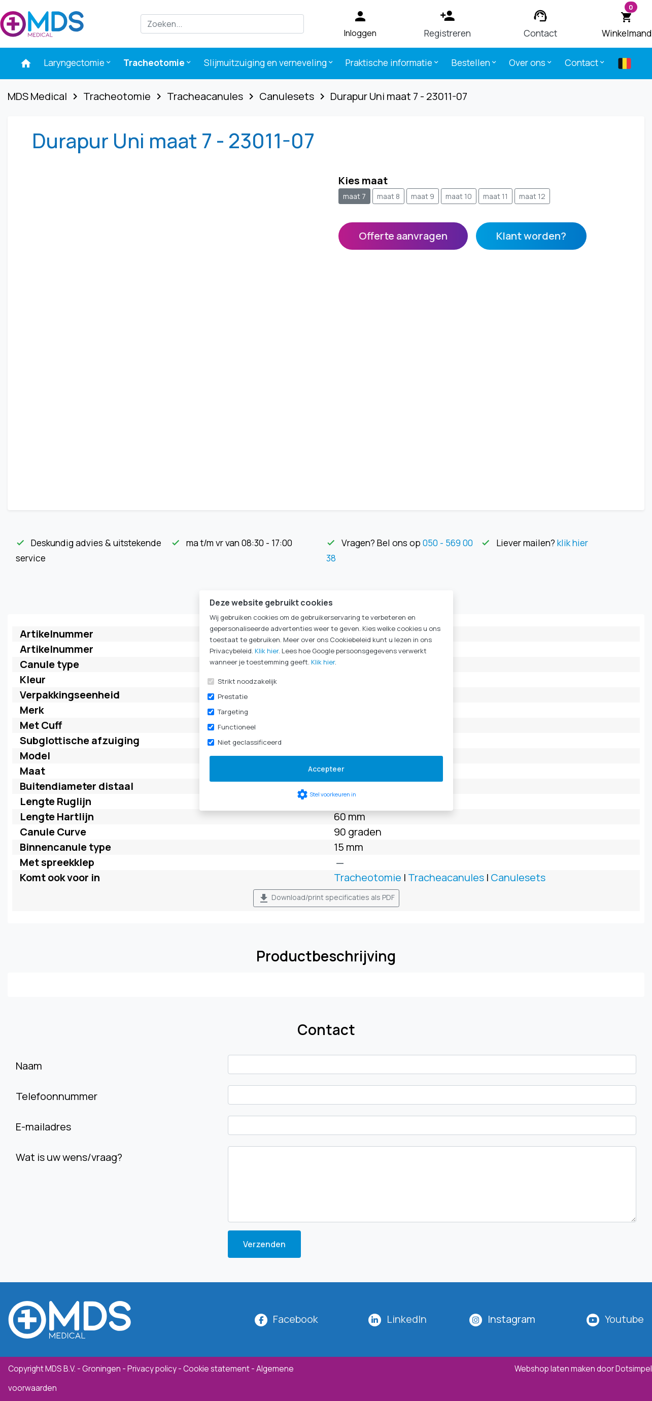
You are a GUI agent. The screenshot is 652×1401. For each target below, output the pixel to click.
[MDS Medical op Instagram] (511, 1319)
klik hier (572, 543)
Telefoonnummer (56, 1096)
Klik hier (267, 650)
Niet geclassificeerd (250, 742)
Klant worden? (531, 236)
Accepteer (326, 769)
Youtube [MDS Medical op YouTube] (624, 1319)
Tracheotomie (157, 62)
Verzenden (264, 1244)
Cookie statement (216, 1368)
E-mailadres (43, 1126)
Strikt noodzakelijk (247, 681)
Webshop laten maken (555, 1368)
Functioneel (237, 726)
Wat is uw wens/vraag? (69, 1157)
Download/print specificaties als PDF (326, 898)
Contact (585, 62)
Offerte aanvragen (403, 236)
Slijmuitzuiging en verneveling (269, 62)
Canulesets (518, 877)
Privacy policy (152, 1368)
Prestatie (233, 696)
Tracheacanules (446, 877)
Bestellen (475, 62)
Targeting (233, 711)
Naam (29, 1066)
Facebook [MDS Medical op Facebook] (295, 1319)
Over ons (531, 62)
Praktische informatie (393, 62)
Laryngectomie (78, 62)
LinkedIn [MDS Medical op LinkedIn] (407, 1319)
